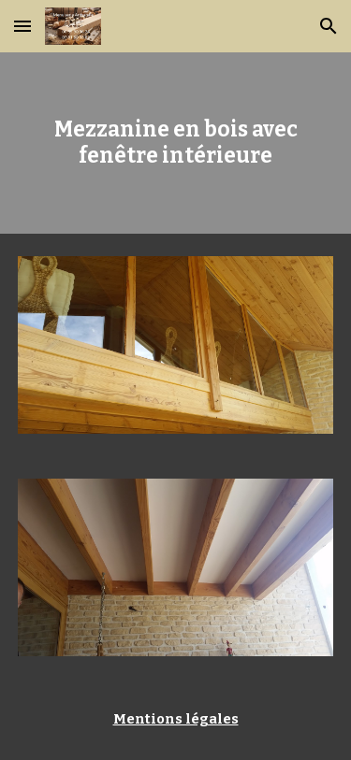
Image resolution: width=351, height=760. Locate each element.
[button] (22, 25)
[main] (176, 143)
